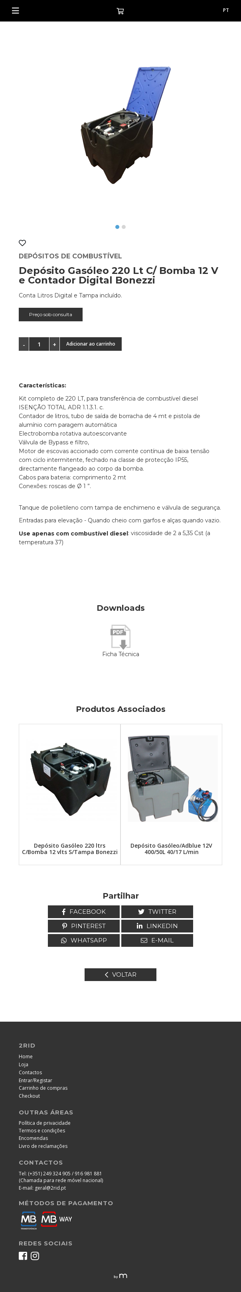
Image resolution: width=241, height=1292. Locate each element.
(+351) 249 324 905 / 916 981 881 (65, 1173)
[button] (117, 227)
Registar (43, 1080)
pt (226, 10)
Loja (23, 1064)
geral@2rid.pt (50, 1187)
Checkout (29, 1096)
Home (26, 1056)
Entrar (25, 1080)
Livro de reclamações (43, 1146)
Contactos (30, 1072)
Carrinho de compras (43, 1088)
